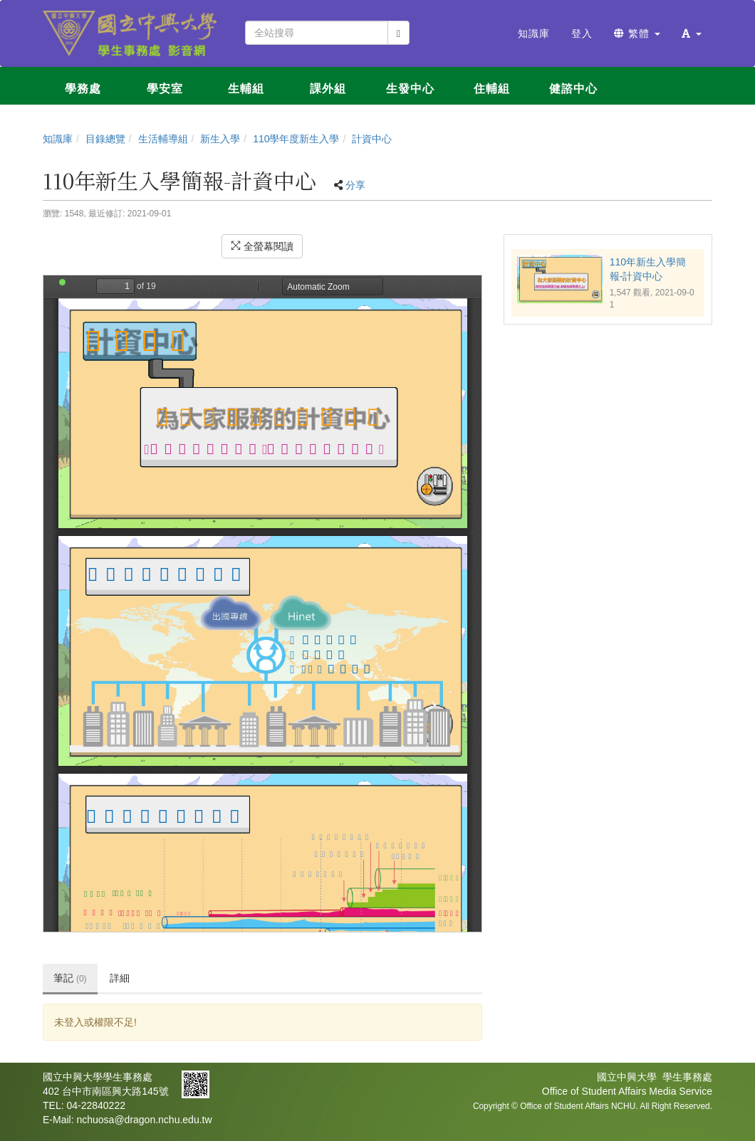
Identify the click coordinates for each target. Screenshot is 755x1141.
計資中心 (372, 138)
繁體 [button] (637, 33)
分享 (355, 185)
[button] (691, 33)
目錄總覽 (105, 138)
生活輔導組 (163, 138)
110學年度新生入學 (296, 138)
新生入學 (220, 138)
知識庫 (58, 138)
